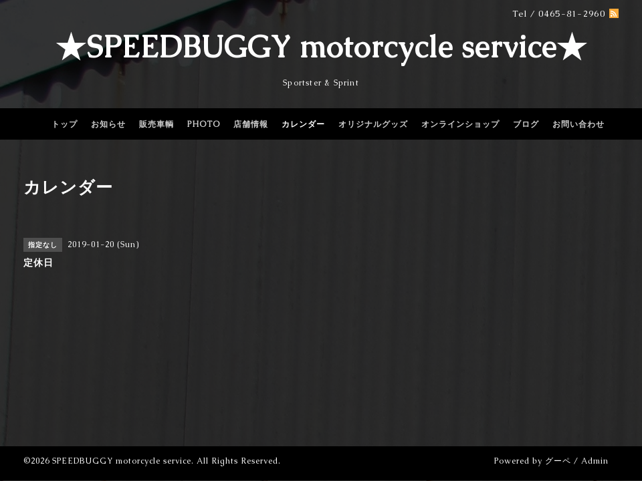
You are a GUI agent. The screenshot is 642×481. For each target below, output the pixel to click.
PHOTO (203, 124)
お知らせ (108, 124)
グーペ (558, 461)
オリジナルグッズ (373, 124)
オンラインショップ (460, 124)
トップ (64, 124)
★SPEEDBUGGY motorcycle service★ (321, 46)
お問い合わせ (578, 124)
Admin (595, 461)
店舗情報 (250, 124)
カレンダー (303, 124)
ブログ (526, 124)
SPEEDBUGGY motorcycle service (121, 461)
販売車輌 (156, 124)
